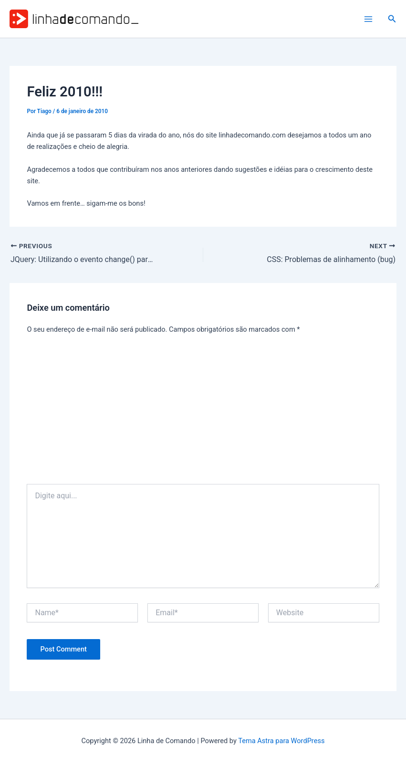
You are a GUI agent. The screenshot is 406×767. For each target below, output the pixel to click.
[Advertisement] (203, 412)
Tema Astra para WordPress (281, 740)
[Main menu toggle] (368, 19)
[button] (392, 19)
